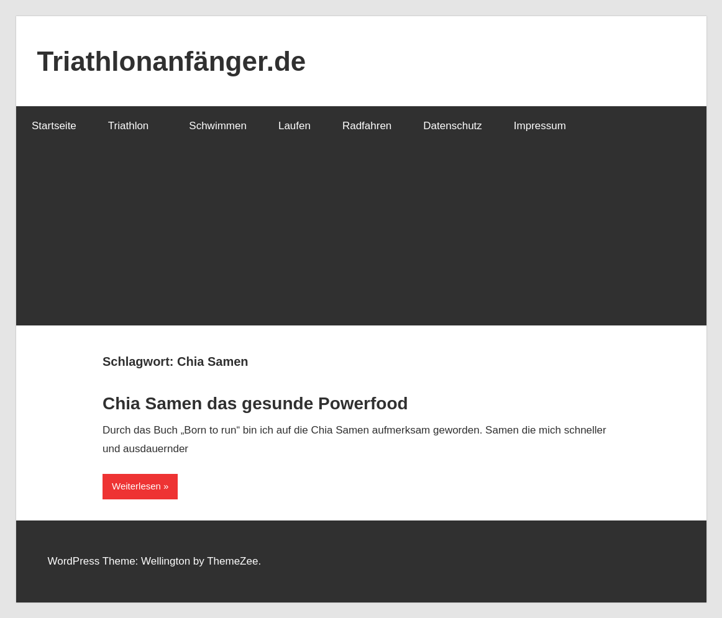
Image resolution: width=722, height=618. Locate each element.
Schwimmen (218, 126)
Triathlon (135, 126)
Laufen (294, 126)
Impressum (540, 126)
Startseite (54, 126)
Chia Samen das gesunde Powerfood (255, 403)
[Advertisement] (361, 238)
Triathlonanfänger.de (171, 61)
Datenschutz (452, 126)
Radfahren (366, 126)
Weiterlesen (136, 486)
